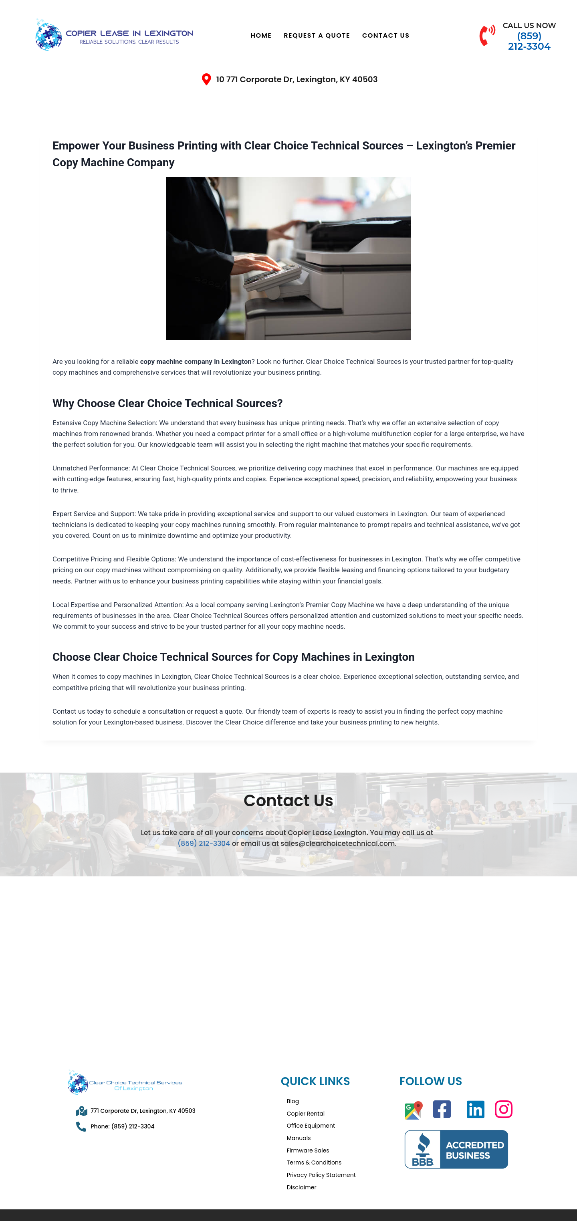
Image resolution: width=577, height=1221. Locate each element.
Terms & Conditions (314, 1148)
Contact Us (386, 35)
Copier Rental (306, 1110)
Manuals (299, 1129)
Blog (293, 1100)
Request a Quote (317, 35)
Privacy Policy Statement (321, 1158)
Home (261, 35)
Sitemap (461, 1204)
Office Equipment (311, 1119)
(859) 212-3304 (204, 843)
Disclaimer (302, 1167)
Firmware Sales (308, 1138)
